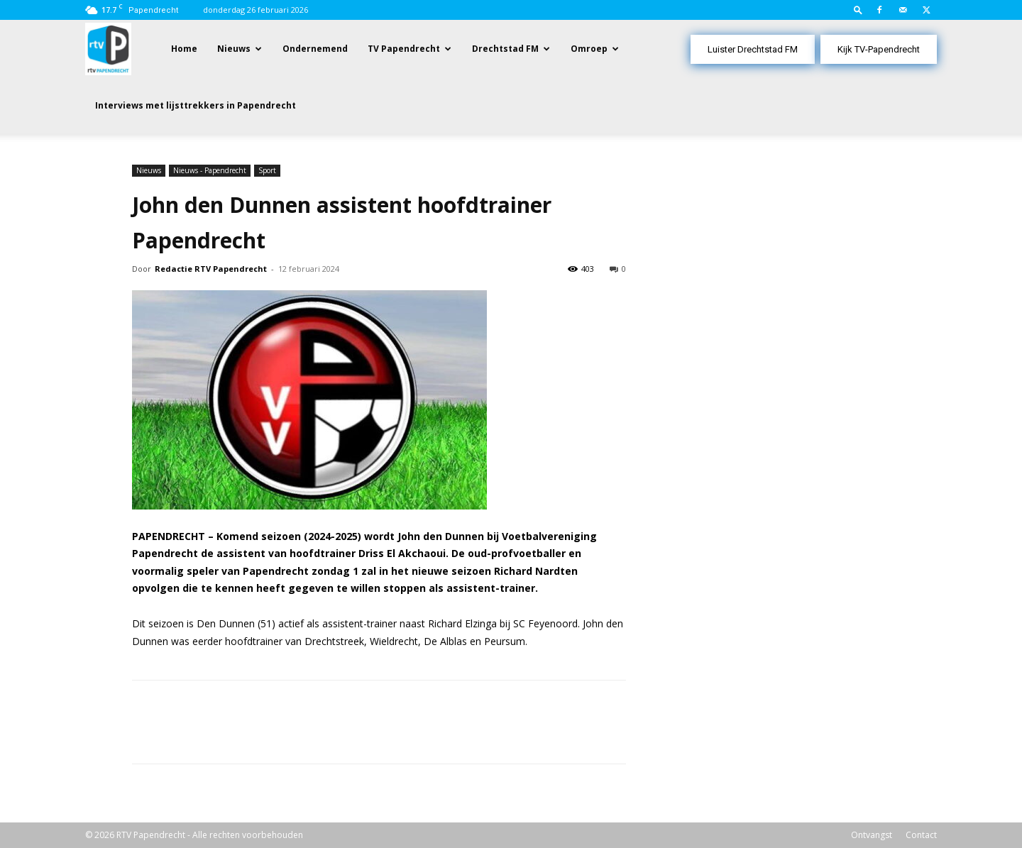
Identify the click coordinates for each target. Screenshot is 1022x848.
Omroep (589, 49)
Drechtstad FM (505, 49)
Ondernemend (315, 49)
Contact (921, 835)
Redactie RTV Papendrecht (211, 268)
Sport (267, 170)
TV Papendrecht (404, 49)
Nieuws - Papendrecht (209, 170)
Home (184, 49)
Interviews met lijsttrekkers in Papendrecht (195, 105)
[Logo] (108, 48)
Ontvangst (871, 835)
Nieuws (234, 49)
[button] (858, 9)
